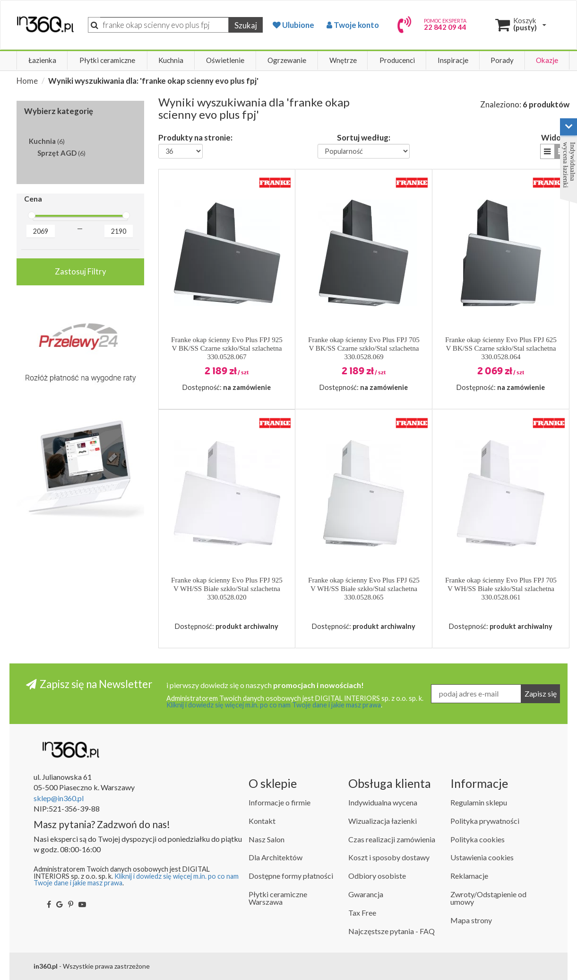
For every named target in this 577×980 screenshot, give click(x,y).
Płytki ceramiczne (107, 60)
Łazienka (42, 60)
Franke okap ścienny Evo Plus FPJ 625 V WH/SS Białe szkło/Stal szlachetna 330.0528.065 (364, 588)
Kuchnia (170, 60)
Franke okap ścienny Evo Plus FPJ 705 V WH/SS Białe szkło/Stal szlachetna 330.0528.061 (501, 588)
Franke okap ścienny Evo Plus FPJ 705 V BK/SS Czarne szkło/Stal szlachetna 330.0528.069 (364, 348)
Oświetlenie (225, 60)
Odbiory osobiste (377, 875)
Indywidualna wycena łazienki (569, 165)
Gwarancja (365, 894)
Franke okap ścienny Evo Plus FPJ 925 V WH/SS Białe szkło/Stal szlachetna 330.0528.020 (227, 588)
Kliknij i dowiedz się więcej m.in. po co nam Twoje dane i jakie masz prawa (273, 705)
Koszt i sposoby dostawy (389, 857)
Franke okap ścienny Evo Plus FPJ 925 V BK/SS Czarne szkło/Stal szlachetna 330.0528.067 (227, 348)
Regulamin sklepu (478, 802)
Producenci (397, 60)
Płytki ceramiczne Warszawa (278, 898)
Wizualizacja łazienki (382, 820)
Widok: (554, 137)
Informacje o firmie (279, 802)
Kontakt (262, 820)
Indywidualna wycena (382, 802)
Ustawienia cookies (482, 857)
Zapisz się (541, 693)
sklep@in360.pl (59, 798)
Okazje (547, 60)
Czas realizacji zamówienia (391, 839)
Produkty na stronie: (195, 137)
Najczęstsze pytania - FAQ (391, 931)
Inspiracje (453, 60)
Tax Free (362, 912)
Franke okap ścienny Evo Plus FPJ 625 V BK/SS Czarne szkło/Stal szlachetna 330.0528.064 (501, 348)
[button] (547, 151)
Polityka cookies (477, 839)
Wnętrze (343, 60)
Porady (502, 60)
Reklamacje (469, 875)
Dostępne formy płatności (291, 875)
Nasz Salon (266, 839)
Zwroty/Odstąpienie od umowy (488, 898)
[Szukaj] (164, 25)
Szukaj (245, 25)
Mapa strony (471, 920)
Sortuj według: (363, 137)
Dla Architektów (275, 857)
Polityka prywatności (484, 820)
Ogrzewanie (286, 60)
